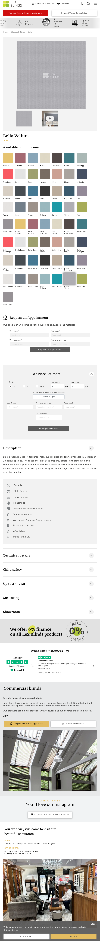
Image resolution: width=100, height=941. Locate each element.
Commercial (64, 4)
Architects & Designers (43, 4)
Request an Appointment (50, 349)
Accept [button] (73, 936)
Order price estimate (48, 428)
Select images (49, 396)
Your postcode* (16, 340)
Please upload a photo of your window (49, 392)
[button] (94, 75)
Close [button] (94, 923)
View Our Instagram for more (50, 814)
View (7, 716)
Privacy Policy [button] (11, 930)
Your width (55, 382)
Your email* (55, 331)
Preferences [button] (26, 936)
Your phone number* (59, 340)
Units (11, 382)
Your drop (75, 382)
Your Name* (14, 331)
